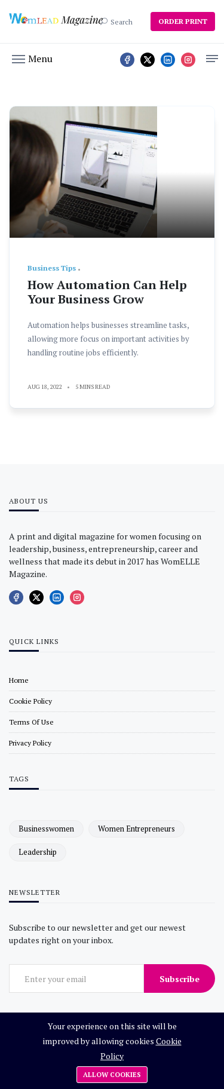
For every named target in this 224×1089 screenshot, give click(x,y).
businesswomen (46, 828)
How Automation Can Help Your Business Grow (107, 292)
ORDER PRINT (182, 21)
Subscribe (179, 978)
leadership (38, 851)
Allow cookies (112, 1074)
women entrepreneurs (136, 828)
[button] (32, 58)
